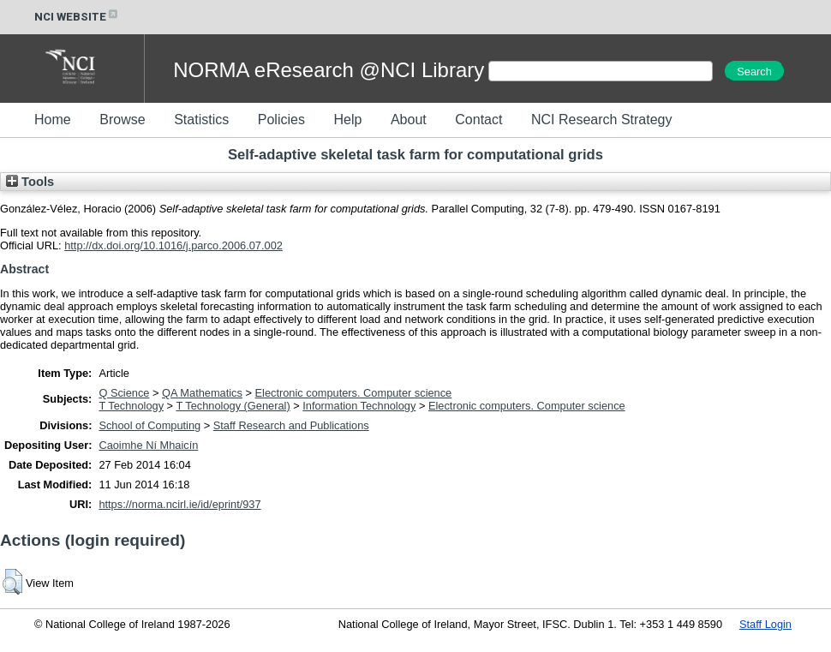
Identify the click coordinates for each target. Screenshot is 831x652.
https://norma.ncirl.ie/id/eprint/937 (179, 504)
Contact (478, 119)
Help (347, 119)
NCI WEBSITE (77, 16)
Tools (30, 181)
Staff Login (765, 624)
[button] (12, 582)
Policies (281, 119)
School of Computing (149, 425)
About (409, 119)
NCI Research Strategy (602, 119)
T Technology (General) (233, 405)
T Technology (131, 405)
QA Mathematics (202, 392)
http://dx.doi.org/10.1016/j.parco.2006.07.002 (173, 245)
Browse (122, 119)
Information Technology (359, 405)
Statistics (201, 119)
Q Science (124, 392)
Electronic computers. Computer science (353, 392)
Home (52, 119)
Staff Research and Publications (291, 425)
